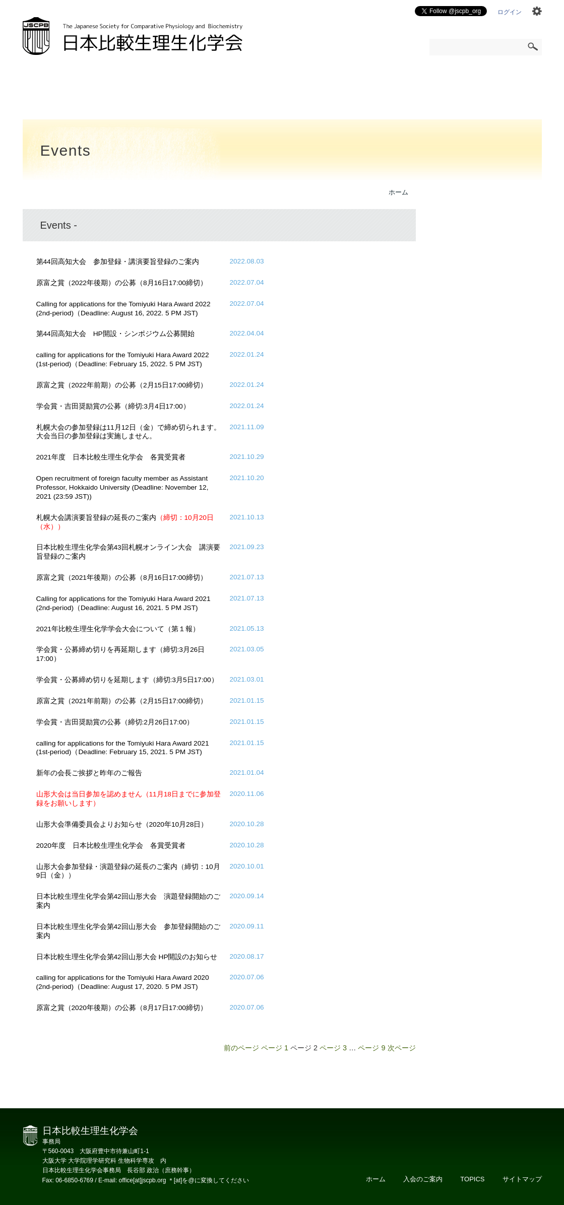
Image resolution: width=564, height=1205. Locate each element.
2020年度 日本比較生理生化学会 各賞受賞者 (110, 845)
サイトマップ (522, 1179)
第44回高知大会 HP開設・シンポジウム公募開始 (115, 334)
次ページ (402, 1048)
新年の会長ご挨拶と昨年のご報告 (89, 773)
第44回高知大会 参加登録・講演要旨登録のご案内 (117, 261)
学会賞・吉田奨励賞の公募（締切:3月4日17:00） (113, 406)
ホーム (398, 192)
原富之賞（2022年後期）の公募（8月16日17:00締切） (121, 283)
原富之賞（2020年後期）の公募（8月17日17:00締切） (121, 1008)
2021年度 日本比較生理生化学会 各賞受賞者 (110, 457)
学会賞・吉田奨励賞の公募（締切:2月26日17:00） (115, 722)
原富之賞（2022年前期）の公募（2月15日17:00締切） (121, 385)
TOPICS (472, 1179)
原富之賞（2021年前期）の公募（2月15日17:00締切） (121, 701)
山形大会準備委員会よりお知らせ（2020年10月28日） (122, 824)
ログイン (509, 12)
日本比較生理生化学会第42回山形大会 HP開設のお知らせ (127, 957)
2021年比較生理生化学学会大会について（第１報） (118, 629)
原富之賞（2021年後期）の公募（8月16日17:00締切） (121, 577)
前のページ (241, 1048)
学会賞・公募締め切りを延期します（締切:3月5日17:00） (127, 680)
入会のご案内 (423, 1179)
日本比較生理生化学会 (132, 36)
